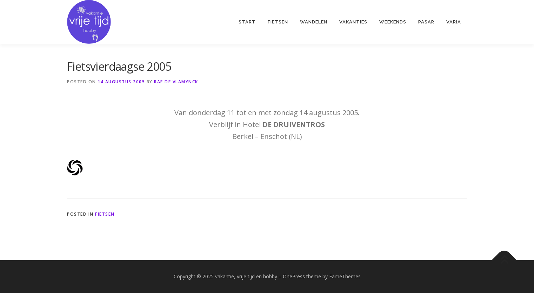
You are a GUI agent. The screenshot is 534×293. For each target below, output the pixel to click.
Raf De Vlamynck (176, 82)
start (247, 22)
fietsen (278, 22)
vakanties (353, 22)
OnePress (294, 276)
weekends (392, 22)
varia (453, 22)
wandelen (313, 22)
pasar (426, 22)
